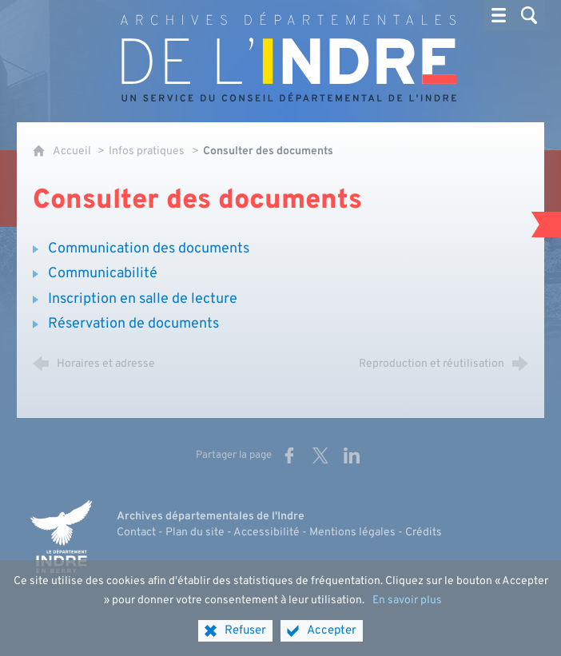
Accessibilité (266, 533)
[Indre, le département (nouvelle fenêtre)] (61, 537)
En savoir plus (407, 612)
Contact (136, 533)
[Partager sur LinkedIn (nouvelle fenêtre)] (351, 455)
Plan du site (195, 533)
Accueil (73, 151)
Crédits (423, 533)
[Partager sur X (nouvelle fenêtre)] (320, 455)
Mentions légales (352, 533)
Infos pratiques (147, 151)
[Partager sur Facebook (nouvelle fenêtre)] (289, 455)
